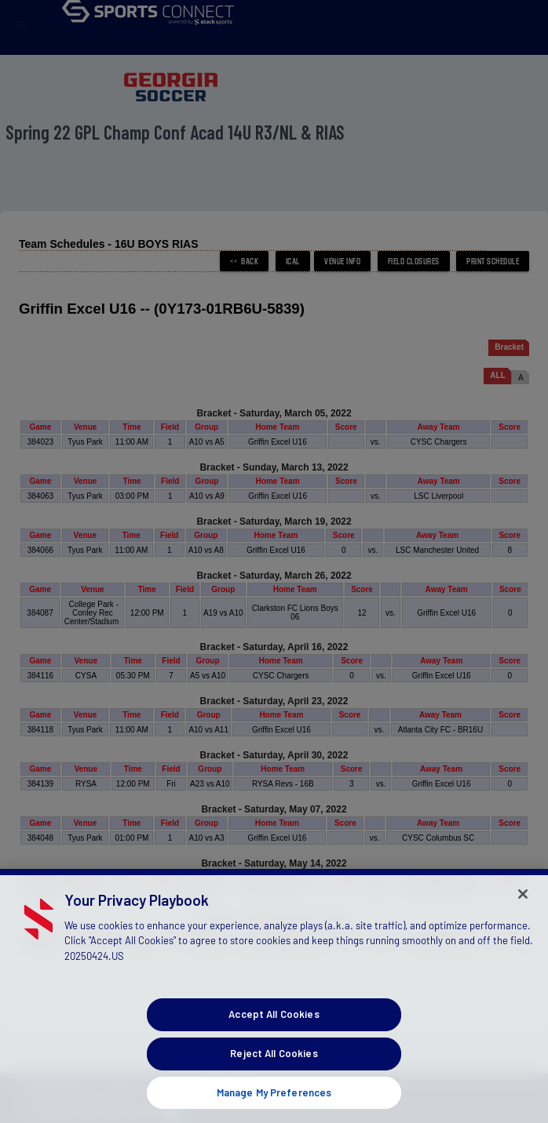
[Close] (523, 915)
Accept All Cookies (273, 1035)
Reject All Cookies (273, 1074)
